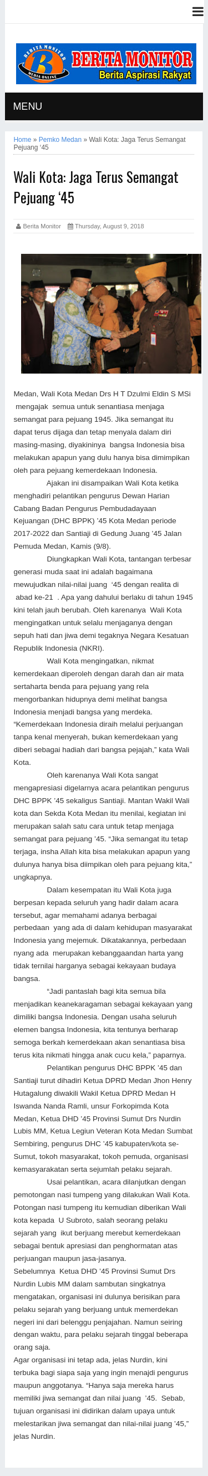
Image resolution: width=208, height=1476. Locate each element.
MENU (27, 106)
